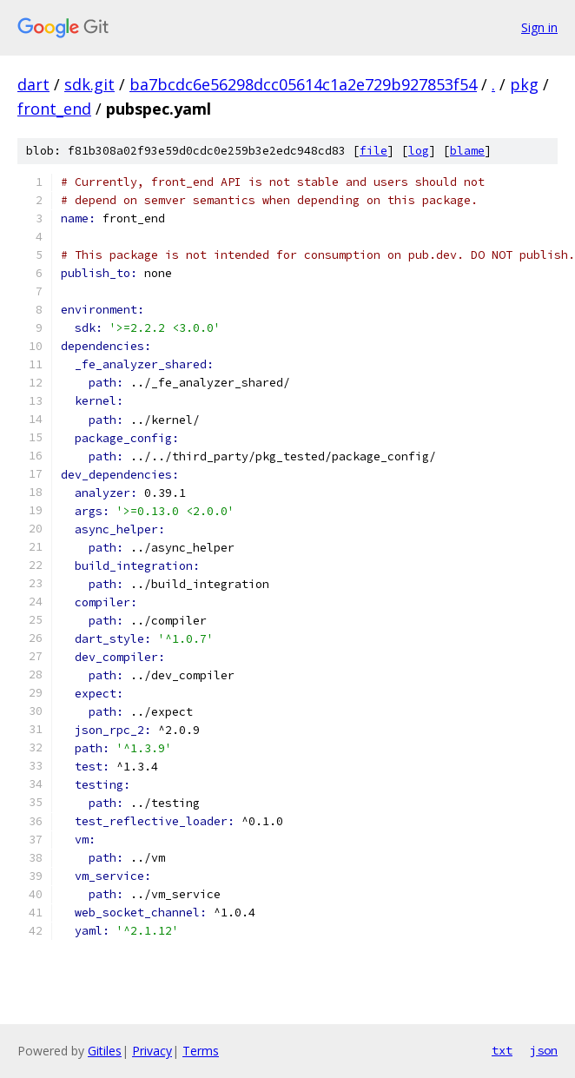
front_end (54, 108)
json (544, 1050)
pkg (524, 84)
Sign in (539, 27)
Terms (200, 1050)
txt (502, 1050)
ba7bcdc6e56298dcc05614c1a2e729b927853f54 (303, 84)
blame (467, 150)
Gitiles (105, 1050)
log (418, 150)
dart (33, 84)
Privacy (152, 1050)
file (373, 150)
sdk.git (89, 84)
